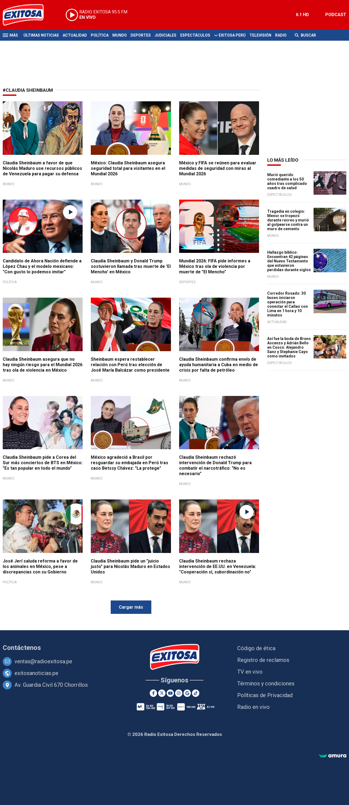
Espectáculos (195, 35)
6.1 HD (302, 14)
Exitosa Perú (232, 35)
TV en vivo (250, 671)
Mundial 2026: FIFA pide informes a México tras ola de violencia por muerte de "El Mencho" (214, 266)
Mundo (119, 35)
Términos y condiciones (265, 683)
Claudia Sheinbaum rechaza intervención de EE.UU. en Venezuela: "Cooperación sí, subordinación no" (217, 566)
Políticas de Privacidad (265, 695)
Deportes (141, 35)
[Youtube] (170, 693)
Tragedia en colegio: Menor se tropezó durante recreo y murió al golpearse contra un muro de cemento (288, 220)
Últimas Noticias (41, 35)
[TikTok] (195, 693)
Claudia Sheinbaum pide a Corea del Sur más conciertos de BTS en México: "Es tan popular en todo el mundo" (43, 463)
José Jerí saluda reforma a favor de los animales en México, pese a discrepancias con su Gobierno (40, 566)
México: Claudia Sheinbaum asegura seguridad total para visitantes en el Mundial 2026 (128, 168)
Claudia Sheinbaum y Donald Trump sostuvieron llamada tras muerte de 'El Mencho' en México (131, 266)
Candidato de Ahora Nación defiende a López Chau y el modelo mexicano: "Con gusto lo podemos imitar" (42, 266)
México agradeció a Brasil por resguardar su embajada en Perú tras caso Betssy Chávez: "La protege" (129, 463)
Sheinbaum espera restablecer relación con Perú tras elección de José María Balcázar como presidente (130, 365)
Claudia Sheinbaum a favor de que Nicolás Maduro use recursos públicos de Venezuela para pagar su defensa (42, 168)
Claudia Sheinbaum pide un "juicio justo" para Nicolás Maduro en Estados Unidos (130, 566)
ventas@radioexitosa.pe (43, 661)
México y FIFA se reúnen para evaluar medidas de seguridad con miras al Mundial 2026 (217, 168)
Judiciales (165, 35)
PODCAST (335, 14)
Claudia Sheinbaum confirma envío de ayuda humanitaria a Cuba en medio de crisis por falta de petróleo (218, 365)
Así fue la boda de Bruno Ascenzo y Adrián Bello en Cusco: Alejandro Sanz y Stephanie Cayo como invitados (289, 347)
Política (100, 35)
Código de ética (256, 648)
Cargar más (131, 607)
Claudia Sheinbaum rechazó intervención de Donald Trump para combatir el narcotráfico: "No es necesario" (215, 465)
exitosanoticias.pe (36, 673)
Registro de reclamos (263, 660)
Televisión (260, 35)
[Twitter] (162, 693)
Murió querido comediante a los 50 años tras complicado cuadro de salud (287, 181)
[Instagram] (178, 693)
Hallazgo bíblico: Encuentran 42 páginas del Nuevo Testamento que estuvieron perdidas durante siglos (289, 261)
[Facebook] (153, 693)
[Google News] (187, 693)
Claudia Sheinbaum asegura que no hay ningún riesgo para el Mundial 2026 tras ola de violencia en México (42, 365)
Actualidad (75, 35)
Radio (281, 35)
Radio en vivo (253, 707)
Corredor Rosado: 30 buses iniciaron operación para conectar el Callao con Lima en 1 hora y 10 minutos (287, 304)
